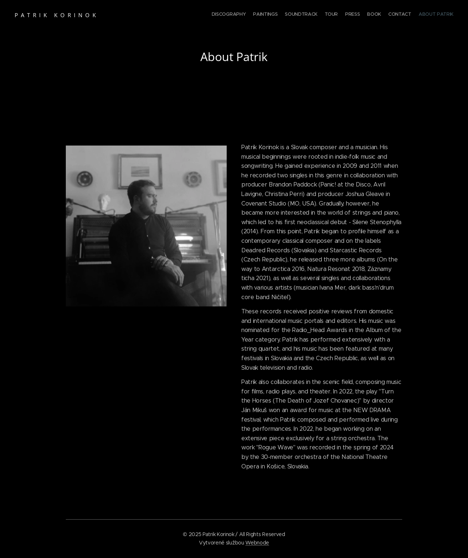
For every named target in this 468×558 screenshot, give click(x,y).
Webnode (257, 542)
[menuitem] (403, 15)
